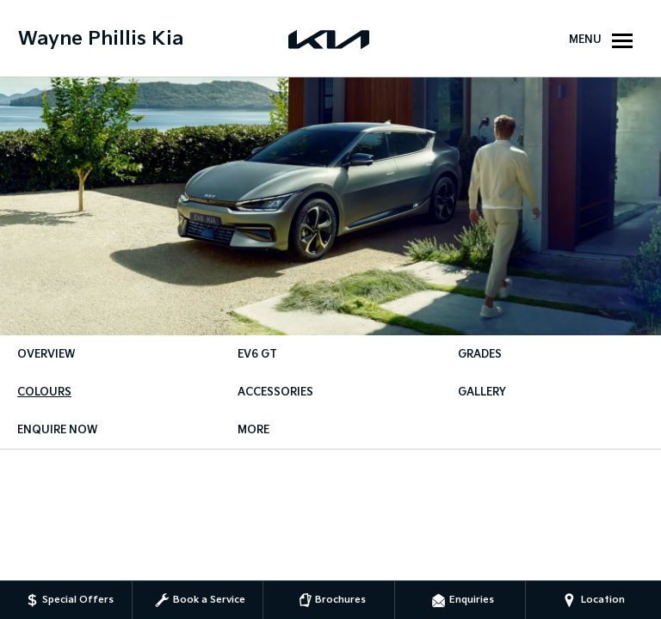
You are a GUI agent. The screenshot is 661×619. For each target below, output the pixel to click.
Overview (46, 354)
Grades (480, 354)
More (253, 430)
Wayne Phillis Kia (100, 39)
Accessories (275, 392)
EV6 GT (257, 354)
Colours (44, 392)
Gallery (482, 392)
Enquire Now (57, 430)
